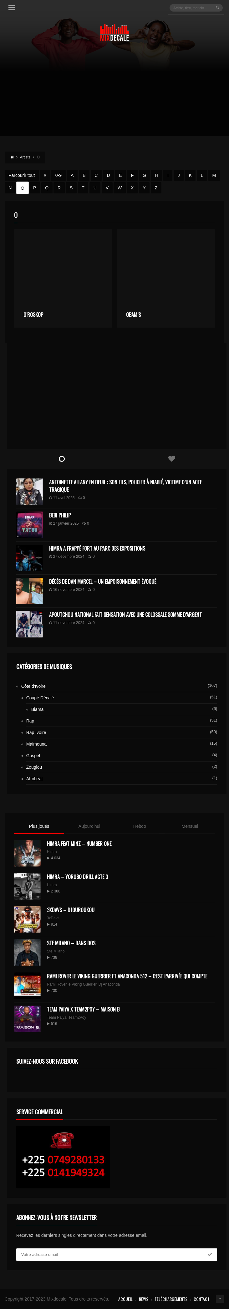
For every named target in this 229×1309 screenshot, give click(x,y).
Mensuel (190, 826)
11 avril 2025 (62, 498)
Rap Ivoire (36, 732)
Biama (37, 709)
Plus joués (39, 826)
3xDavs (53, 918)
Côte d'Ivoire (33, 686)
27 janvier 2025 (64, 523)
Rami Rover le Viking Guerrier (72, 984)
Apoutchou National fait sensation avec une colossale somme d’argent (125, 614)
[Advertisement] (114, 92)
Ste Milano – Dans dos (71, 943)
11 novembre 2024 (66, 623)
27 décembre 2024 (66, 556)
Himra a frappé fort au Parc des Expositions (97, 548)
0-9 (58, 175)
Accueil (125, 1299)
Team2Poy (77, 1017)
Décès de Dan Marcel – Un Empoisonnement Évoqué (102, 581)
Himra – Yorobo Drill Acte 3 (77, 877)
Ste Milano (56, 951)
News (143, 1299)
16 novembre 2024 (66, 589)
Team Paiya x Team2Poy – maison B (83, 1009)
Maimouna (36, 744)
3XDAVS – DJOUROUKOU (70, 910)
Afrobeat (34, 778)
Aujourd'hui (89, 826)
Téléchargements (171, 1299)
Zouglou (34, 767)
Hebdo (139, 826)
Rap (30, 720)
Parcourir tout (21, 175)
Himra (52, 852)
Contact (202, 1299)
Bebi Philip (60, 515)
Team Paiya (57, 1017)
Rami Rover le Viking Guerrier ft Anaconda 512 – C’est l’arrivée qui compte (127, 976)
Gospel (33, 755)
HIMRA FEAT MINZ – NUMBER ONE (79, 843)
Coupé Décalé (40, 697)
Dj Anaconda (109, 984)
